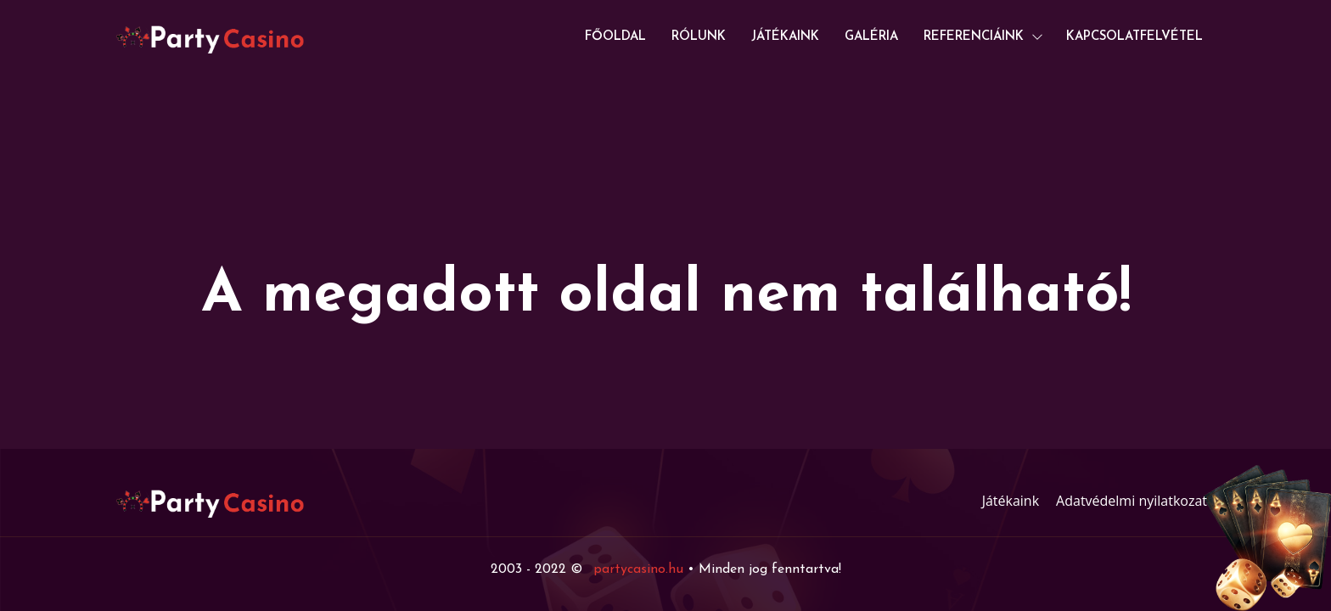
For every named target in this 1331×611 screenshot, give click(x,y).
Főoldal (615, 37)
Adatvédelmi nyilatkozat (1131, 500)
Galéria (871, 37)
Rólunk (698, 37)
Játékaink (785, 37)
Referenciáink (974, 37)
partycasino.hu (638, 569)
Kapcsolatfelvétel (1134, 37)
